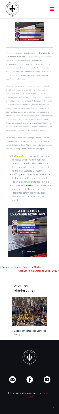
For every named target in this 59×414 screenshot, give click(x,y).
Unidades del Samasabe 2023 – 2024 (37, 271)
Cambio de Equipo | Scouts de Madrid (21, 267)
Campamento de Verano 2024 (30, 332)
